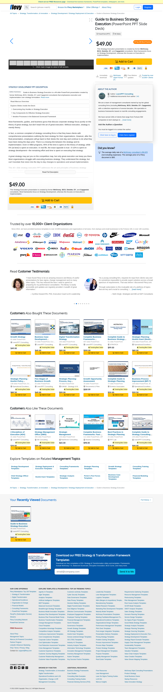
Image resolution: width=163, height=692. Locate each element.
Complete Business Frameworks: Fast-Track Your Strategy (92, 434)
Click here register (127, 135)
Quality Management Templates (107, 656)
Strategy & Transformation (20, 594)
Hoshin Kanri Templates (45, 477)
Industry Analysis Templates (76, 645)
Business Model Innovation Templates (51, 611)
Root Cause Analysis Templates (135, 603)
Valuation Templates (131, 651)
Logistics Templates (102, 597)
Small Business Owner (132, 676)
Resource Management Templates (136, 595)
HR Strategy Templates (75, 631)
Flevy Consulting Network (19, 620)
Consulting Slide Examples (76, 676)
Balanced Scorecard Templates (49, 606)
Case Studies (71, 673)
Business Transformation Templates (51, 620)
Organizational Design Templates (107, 623)
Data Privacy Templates (75, 600)
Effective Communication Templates (79, 611)
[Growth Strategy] (20, 327)
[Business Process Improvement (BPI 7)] (142, 369)
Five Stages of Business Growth (43, 380)
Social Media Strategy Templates (136, 623)
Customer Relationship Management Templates (52, 656)
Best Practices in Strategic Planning (116, 433)
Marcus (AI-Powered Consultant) (21, 639)
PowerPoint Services (17, 622)
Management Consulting (47, 682)
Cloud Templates (44, 626)
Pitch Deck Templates (103, 628)
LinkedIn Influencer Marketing (20, 645)
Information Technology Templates (79, 648)
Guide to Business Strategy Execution (19, 525)
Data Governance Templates (77, 597)
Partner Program (16, 642)
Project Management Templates (107, 651)
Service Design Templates (133, 617)
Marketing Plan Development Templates (109, 609)
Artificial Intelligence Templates (49, 600)
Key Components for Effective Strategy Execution (30, 113)
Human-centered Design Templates (79, 637)
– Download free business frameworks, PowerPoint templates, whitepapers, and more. (81, 2)
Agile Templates (44, 595)
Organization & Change (19, 603)
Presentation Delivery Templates (107, 634)
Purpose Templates (102, 654)
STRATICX (114, 344)
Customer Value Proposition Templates (52, 659)
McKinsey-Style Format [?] (118, 77)
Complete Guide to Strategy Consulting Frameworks (141, 434)
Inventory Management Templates (79, 654)
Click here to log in (108, 135)
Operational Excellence (19, 600)
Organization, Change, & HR (48, 679)
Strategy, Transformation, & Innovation (34, 13)
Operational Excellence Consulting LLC (27, 386)
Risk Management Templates (134, 600)
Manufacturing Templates (104, 603)
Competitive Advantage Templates (50, 628)
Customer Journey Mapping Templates (52, 654)
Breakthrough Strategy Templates (50, 609)
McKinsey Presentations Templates (108, 614)
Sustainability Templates (133, 645)
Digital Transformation (18, 597)
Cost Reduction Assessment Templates (52, 645)
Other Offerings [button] (92, 7)
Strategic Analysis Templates (67, 477)
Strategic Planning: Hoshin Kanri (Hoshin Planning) (142, 339)
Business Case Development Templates (114, 477)
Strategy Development (59, 13)
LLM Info (99, 679)
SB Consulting (42, 440)
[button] (11, 41)
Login (137, 7)
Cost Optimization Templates (48, 642)
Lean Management (102, 673)
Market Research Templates (105, 606)
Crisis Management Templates (49, 648)
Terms (16, 648)
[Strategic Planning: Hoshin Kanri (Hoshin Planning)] (142, 327)
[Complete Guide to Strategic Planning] (118, 369)
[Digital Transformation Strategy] (69, 327)
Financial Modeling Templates (140, 477)
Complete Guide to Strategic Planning (116, 380)
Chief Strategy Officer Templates (19, 477)
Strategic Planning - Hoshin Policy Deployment (19, 381)
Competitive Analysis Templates (49, 631)
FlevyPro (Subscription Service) (21, 614)
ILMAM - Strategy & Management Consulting (77, 386)
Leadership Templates (103, 592)
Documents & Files (93, 386)
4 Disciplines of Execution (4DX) (17, 433)
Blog (27, 648)
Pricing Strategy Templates (105, 637)
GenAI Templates (73, 623)
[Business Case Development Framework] (45, 327)
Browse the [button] (70, 7)
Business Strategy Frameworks (78, 671)
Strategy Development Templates (20, 468)
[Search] (42, 7)
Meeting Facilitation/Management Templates (109, 617)
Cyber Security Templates (76, 595)
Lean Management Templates (106, 595)
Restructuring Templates (133, 597)
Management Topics (17, 637)
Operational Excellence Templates (107, 620)
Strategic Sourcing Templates (135, 631)
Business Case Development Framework (42, 339)
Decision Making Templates (76, 603)
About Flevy (106, 7)
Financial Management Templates (78, 620)
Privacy (22, 648)
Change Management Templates (50, 623)
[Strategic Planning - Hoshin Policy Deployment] (20, 369)
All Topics (13, 13)
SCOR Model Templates (133, 606)
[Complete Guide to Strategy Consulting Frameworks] (142, 422)
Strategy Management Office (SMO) (45, 433)
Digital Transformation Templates (78, 606)
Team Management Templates (135, 648)
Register (147, 7)
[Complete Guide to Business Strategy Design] (118, 327)
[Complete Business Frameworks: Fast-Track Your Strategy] (93, 422)
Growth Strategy (17, 337)
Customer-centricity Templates (77, 592)
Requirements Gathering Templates (137, 592)
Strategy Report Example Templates (137, 640)
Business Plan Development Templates (52, 614)
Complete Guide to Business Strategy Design (116, 339)
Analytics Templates (45, 597)
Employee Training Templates (77, 617)
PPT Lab (113, 440)
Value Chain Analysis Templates (135, 654)
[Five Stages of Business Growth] (45, 369)
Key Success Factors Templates (78, 659)
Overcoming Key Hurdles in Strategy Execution (29, 109)
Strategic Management (65, 433)
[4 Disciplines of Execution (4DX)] (20, 422)
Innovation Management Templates (79, 651)
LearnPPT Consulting (20, 342)
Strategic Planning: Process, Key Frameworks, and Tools (68, 382)
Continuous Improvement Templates (51, 634)
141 (137, 96)
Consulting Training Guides (76, 679)
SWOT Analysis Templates (134, 609)
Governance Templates (75, 626)
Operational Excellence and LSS (50, 676)
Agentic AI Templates (46, 592)
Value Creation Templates (133, 656)
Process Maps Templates (104, 645)
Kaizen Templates (73, 656)
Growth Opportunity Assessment (92, 380)
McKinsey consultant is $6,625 (135, 152)
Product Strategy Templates (105, 648)
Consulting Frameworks (19, 608)
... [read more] (126, 120)
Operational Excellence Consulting (147, 344)
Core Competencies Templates (49, 637)
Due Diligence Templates (75, 609)
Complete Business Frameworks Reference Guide (92, 339)
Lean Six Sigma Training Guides (107, 676)
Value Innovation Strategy (133, 682)
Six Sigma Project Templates (134, 620)
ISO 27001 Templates (74, 640)
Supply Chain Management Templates (138, 642)
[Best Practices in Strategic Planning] (118, 422)
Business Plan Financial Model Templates (52, 617)
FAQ (11, 648)
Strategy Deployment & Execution (81, 13)
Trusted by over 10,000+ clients (147, 76)
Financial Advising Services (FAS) (78, 682)
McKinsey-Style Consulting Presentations (139, 671)
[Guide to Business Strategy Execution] (20, 514)
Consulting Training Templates (141, 468)
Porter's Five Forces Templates (92, 477)
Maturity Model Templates (104, 611)
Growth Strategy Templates (115, 468)
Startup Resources (131, 679)
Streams (13, 617)
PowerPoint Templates (18, 611)
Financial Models (17, 606)
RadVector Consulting (69, 440)
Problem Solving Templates (105, 640)
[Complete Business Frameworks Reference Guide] (93, 327)
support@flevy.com (25, 651)
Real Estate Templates (103, 659)
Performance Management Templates (109, 626)
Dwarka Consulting (93, 440)
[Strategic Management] (69, 422)
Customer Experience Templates (50, 651)
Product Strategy (130, 673)
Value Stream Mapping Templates (136, 659)
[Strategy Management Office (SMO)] (45, 422)
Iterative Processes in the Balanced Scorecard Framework (33, 117)
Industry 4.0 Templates (75, 642)
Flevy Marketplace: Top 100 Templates (23, 592)
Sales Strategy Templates (133, 611)
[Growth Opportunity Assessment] (93, 369)
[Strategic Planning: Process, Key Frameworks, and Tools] (69, 369)
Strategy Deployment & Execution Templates (44, 468)
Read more (45, 97)
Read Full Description (50, 172)
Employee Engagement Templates (79, 614)
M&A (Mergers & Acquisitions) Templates (109, 600)
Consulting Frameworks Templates (69, 468)
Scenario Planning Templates (134, 614)
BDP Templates (44, 603)
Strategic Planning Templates (91, 468)
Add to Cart (124, 61)
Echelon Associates (117, 386)
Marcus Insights (101, 682)
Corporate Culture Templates (48, 640)
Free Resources (101, 671)
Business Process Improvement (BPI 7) (141, 380)
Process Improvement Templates (107, 642)
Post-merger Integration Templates (107, 631)
